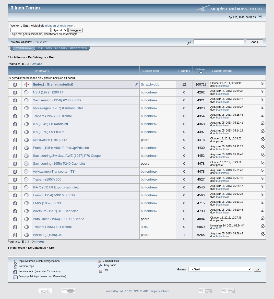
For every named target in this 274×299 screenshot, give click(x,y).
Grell (52, 57)
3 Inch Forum (16, 57)
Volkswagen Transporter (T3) (54, 171)
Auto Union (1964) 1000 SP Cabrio (58, 219)
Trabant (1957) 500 (47, 179)
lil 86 (144, 227)
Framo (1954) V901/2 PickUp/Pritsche (61, 148)
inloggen (50, 25)
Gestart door (150, 70)
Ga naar (181, 269)
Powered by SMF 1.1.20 (118, 291)
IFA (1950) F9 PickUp (49, 132)
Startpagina (24, 48)
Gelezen (201, 70)
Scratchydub (150, 84)
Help (40, 48)
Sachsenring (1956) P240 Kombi (57, 100)
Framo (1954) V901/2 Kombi (54, 195)
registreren (67, 25)
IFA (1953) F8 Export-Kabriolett (56, 187)
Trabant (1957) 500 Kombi (52, 116)
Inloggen (61, 48)
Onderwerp (41, 70)
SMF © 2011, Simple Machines (151, 291)
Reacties (184, 70)
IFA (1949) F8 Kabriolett (50, 124)
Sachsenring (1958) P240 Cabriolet (59, 163)
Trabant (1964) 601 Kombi (52, 227)
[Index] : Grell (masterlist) (53, 84)
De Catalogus (37, 57)
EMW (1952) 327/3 (47, 203)
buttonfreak (222, 86)
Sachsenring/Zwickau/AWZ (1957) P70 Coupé (67, 156)
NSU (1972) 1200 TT (48, 92)
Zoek (49, 48)
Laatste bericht (222, 70)
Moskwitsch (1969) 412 (50, 140)
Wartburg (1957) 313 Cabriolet (55, 211)
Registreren (78, 48)
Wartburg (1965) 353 (48, 235)
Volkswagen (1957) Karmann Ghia (58, 108)
